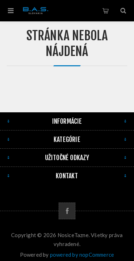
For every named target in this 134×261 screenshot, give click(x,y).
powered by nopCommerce (82, 254)
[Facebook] (67, 211)
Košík (105, 11)
